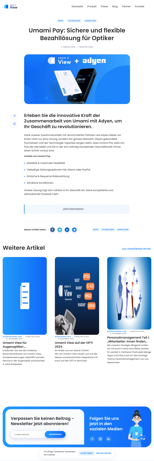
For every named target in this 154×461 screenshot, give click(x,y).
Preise (104, 6)
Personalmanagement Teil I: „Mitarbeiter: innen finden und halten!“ (128, 339)
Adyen (105, 121)
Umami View (90, 21)
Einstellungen (103, 453)
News (60, 21)
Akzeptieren (86, 453)
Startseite (77, 6)
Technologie (74, 21)
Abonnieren (55, 434)
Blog (115, 6)
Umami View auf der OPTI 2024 (74, 345)
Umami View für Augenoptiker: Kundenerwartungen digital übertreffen (23, 345)
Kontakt (139, 6)
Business (7, 337)
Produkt (92, 6)
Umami (81, 121)
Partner (126, 6)
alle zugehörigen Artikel (136, 249)
